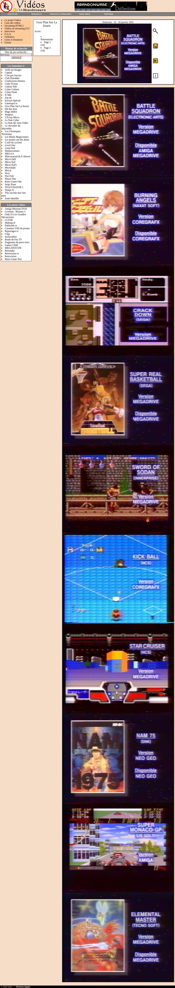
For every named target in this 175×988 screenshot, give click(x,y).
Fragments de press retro (17, 242)
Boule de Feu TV (13, 239)
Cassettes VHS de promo (17, 228)
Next (7, 173)
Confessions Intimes (15, 81)
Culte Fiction (11, 83)
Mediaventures (12, 151)
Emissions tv (37, 14)
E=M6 (8, 95)
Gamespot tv (11, 103)
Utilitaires (9, 37)
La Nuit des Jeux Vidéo (16, 123)
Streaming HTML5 (14, 25)
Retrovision (10, 256)
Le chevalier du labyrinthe (10, 127)
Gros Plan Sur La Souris (17, 106)
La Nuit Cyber (12, 120)
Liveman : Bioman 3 (15, 211)
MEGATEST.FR (13, 248)
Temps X (9, 190)
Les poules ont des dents (17, 139)
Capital (8, 72)
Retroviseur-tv (12, 253)
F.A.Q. (7, 34)
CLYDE (9, 220)
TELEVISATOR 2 (14, 187)
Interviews (9, 31)
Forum (7, 42)
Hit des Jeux (11, 109)
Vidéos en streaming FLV (17, 28)
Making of (10, 222)
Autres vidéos (84, 14)
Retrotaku (10, 250)
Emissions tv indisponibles (60, 14)
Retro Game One (13, 181)
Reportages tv (11, 231)
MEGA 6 (9, 153)
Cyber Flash (11, 92)
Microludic (10, 167)
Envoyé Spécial (12, 100)
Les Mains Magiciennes (17, 137)
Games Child (11, 245)
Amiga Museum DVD (16, 208)
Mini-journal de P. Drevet (17, 156)
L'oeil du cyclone (13, 142)
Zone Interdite (12, 198)
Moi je (8, 170)
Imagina (9, 114)
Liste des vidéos (12, 23)
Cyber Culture (12, 89)
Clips (7, 234)
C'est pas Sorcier (13, 75)
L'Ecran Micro (12, 117)
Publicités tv (11, 225)
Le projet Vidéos (12, 20)
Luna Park (10, 148)
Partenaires (108, 14)
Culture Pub (11, 86)
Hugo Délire (11, 111)
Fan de (8, 97)
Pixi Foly (9, 176)
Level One (10, 145)
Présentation (47, 39)
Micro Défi (10, 159)
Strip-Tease (10, 184)
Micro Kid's (11, 165)
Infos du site (13, 14)
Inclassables (11, 236)
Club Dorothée (12, 78)
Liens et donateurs (13, 39)
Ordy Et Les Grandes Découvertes (13, 215)
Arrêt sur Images (13, 69)
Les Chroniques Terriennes (10, 132)
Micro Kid (10, 162)
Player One (10, 178)
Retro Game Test (13, 259)
